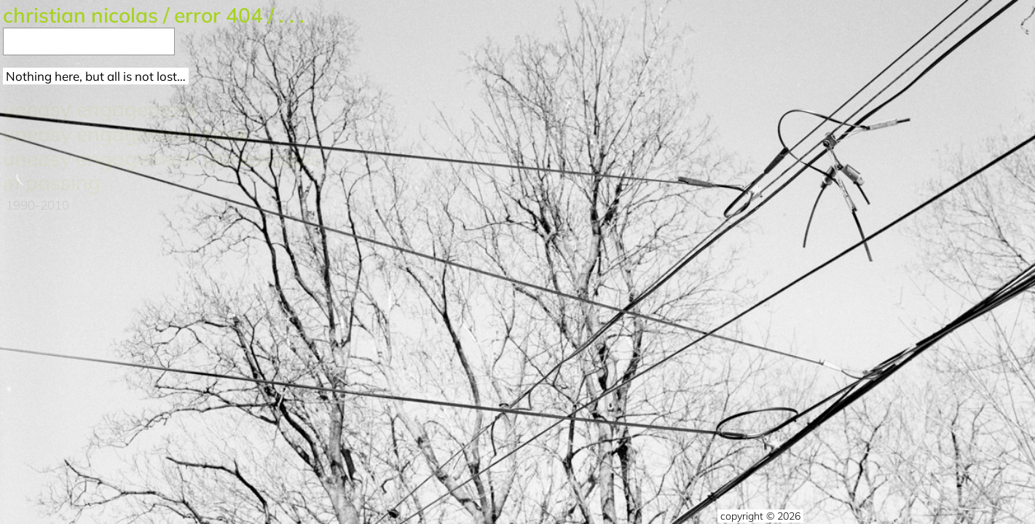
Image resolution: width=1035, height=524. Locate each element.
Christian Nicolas (80, 15)
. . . (291, 15)
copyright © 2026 (760, 516)
